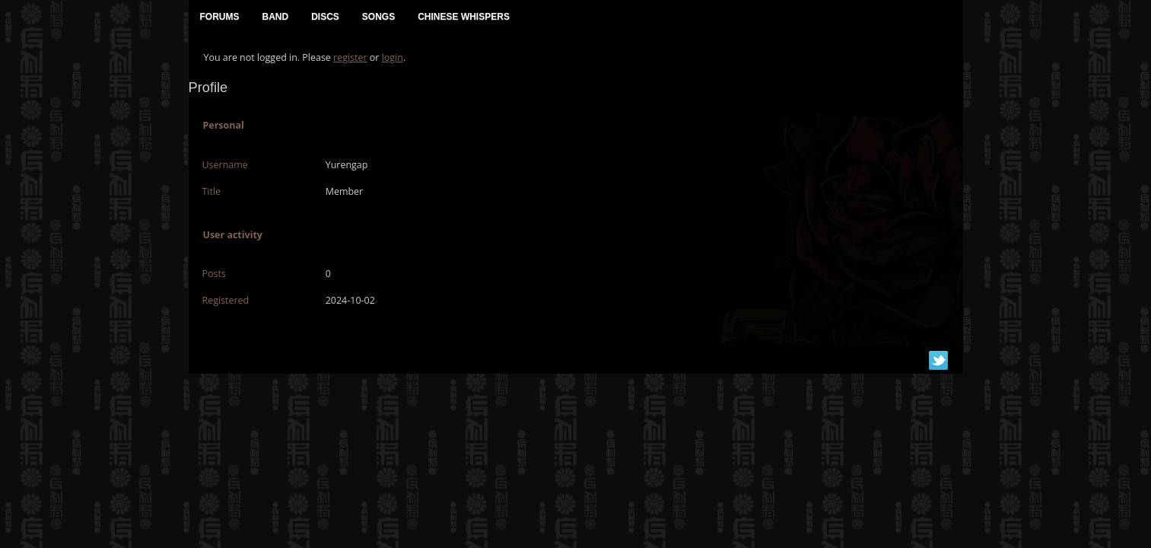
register (350, 57)
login (392, 57)
